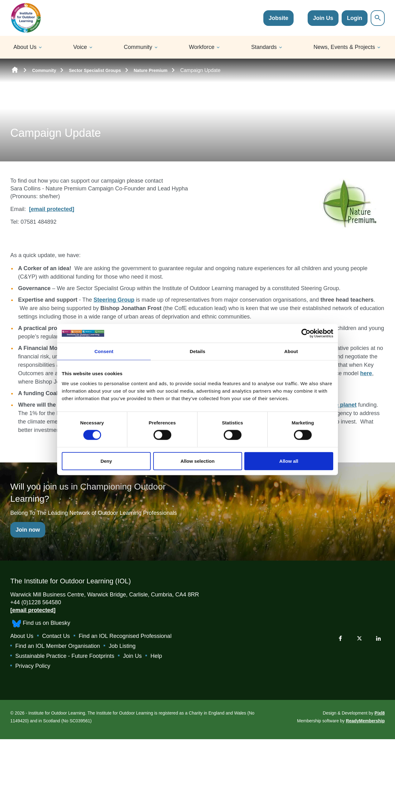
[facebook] (340, 638)
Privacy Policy (32, 666)
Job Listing (122, 646)
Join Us (323, 18)
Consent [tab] (104, 351)
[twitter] (359, 638)
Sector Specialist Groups (95, 70)
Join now (28, 530)
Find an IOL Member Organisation (57, 646)
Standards (264, 47)
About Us (25, 47)
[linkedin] (378, 638)
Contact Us (56, 636)
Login (354, 18)
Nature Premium (151, 70)
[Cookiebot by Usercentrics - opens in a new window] (306, 333)
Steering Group (114, 300)
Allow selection (197, 460)
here (366, 373)
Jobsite (278, 18)
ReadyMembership (365, 720)
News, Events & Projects (344, 47)
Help (156, 656)
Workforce (202, 47)
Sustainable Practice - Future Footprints (64, 656)
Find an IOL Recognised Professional (125, 636)
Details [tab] (197, 351)
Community (138, 47)
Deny (106, 460)
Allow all (288, 460)
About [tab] (291, 351)
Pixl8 (379, 712)
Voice (80, 47)
